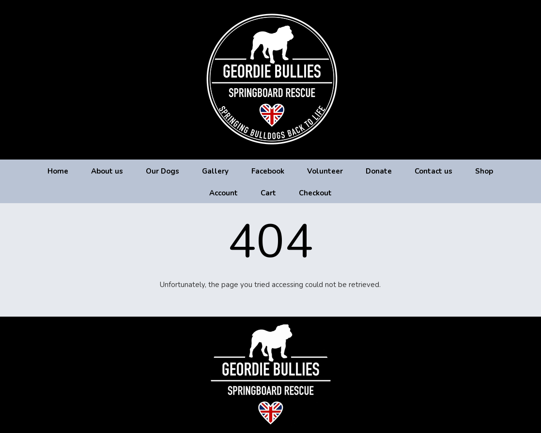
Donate (379, 171)
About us (107, 171)
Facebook (267, 171)
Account (223, 193)
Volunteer (325, 171)
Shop (484, 171)
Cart (268, 193)
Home (57, 171)
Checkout (315, 193)
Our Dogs (162, 171)
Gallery (215, 171)
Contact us (433, 171)
